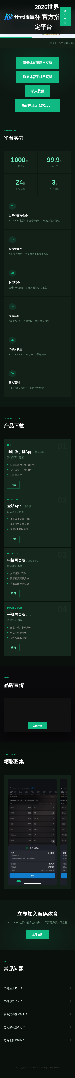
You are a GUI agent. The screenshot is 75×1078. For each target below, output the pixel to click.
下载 (13, 484)
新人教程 (37, 91)
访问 (13, 593)
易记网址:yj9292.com (37, 105)
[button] (18, 881)
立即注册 (65, 16)
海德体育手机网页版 (37, 77)
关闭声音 (37, 725)
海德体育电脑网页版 (37, 62)
